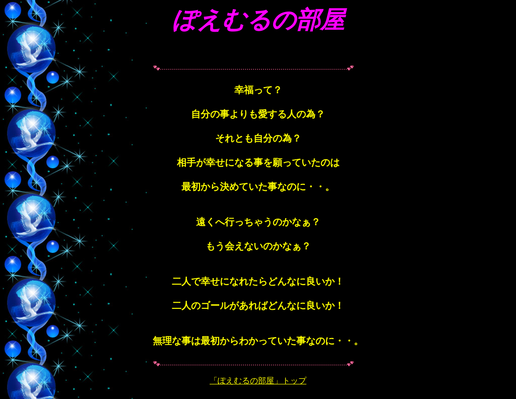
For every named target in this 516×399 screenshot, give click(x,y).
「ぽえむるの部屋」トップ (258, 380)
